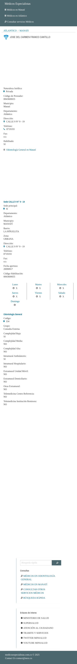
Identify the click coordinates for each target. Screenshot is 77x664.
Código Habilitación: (13, 273)
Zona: (6, 236)
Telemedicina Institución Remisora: (20, 401)
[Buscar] (56, 562)
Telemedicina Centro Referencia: (19, 394)
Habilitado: (9, 141)
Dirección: (8, 118)
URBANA (8, 239)
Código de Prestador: (13, 96)
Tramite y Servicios (34, 633)
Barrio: (7, 228)
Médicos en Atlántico (16, 15)
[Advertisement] (39, 62)
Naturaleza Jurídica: (13, 88)
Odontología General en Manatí (21, 149)
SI (5, 144)
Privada (9, 91)
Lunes (15, 284)
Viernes (38, 293)
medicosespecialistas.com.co (18, 654)
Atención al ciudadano (37, 628)
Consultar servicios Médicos (19, 21)
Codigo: (7, 318)
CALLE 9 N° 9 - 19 (15, 121)
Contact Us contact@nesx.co (18, 658)
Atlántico (10, 30)
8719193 (10, 129)
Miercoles (61, 284)
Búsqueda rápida (33, 598)
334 (7, 321)
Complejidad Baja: (12, 333)
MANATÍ (8, 224)
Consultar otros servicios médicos (33, 591)
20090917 (8, 269)
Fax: (6, 134)
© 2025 (22, 654)
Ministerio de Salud (35, 618)
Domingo (15, 301)
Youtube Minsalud (34, 643)
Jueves (15, 293)
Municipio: (9, 103)
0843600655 (9, 99)
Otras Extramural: (12, 386)
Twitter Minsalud (34, 638)
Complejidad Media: (13, 341)
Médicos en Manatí (15, 9)
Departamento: (10, 111)
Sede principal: (11, 206)
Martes (38, 284)
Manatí (24, 30)
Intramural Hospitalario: (15, 363)
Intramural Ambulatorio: (15, 356)
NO (5, 344)
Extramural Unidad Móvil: (16, 371)
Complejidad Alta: (12, 348)
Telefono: (8, 126)
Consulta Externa (12, 329)
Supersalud (29, 623)
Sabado (61, 293)
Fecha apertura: (11, 266)
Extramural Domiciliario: (15, 379)
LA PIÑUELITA (11, 231)
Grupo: (7, 326)
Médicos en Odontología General (38, 578)
